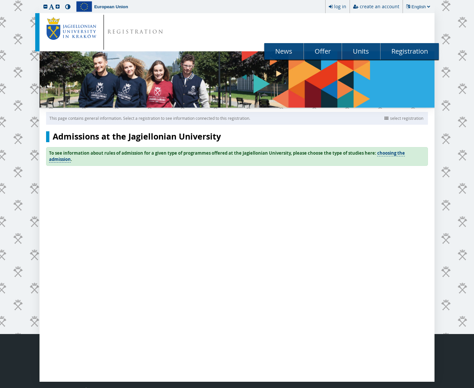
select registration (403, 118)
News (283, 51)
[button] (45, 6)
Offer (323, 51)
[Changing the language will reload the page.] (420, 7)
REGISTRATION (135, 32)
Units (361, 51)
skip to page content (1, 1)
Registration (409, 51)
